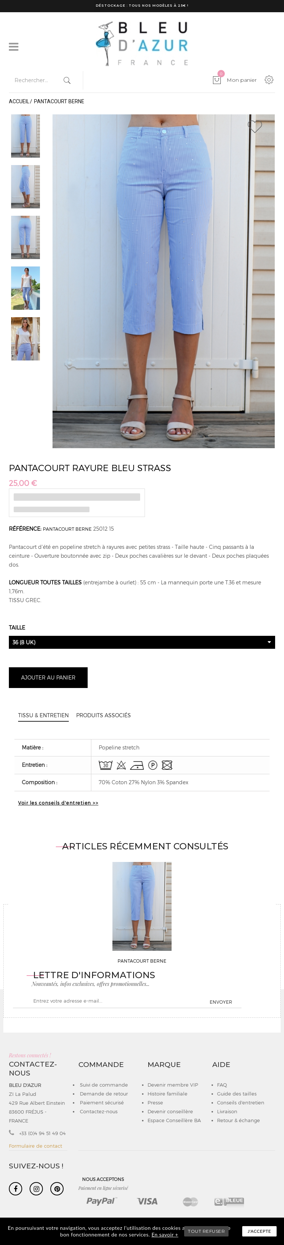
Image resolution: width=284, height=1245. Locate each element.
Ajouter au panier (48, 677)
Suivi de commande (103, 1085)
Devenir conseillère (170, 1111)
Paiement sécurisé (101, 1102)
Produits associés (103, 715)
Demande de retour (103, 1094)
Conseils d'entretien (240, 1102)
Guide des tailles (237, 1094)
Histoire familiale (167, 1094)
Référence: (25, 529)
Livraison (227, 1111)
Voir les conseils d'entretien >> (58, 802)
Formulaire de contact (35, 1146)
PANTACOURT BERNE (67, 528)
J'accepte (259, 1231)
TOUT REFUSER (206, 1231)
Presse (155, 1102)
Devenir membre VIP (173, 1085)
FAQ (222, 1085)
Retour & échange (238, 1120)
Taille (18, 627)
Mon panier (237, 80)
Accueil (19, 101)
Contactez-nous (98, 1111)
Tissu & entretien (43, 715)
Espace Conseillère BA (174, 1120)
